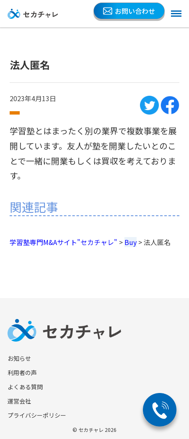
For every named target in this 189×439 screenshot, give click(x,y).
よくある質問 (25, 387)
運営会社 (19, 401)
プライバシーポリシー (37, 415)
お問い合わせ (129, 11)
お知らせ (19, 358)
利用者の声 (22, 372)
